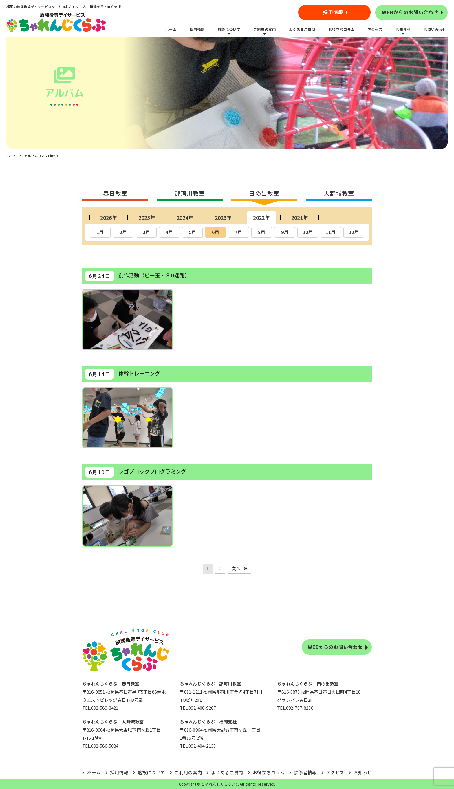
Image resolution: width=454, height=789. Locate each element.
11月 (331, 231)
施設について (229, 29)
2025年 (146, 217)
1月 (100, 231)
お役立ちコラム (341, 29)
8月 (261, 231)
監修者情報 (305, 772)
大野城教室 (339, 193)
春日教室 (115, 193)
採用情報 (333, 12)
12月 (354, 231)
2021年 (299, 217)
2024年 (185, 217)
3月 (146, 231)
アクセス (375, 29)
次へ (236, 568)
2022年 (261, 217)
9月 (284, 231)
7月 (238, 231)
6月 (215, 231)
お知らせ (403, 29)
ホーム (171, 29)
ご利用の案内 (264, 29)
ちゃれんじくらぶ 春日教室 (110, 684)
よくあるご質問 (302, 29)
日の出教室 (264, 193)
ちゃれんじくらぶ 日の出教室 (307, 684)
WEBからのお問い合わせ (410, 12)
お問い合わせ (435, 29)
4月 (169, 231)
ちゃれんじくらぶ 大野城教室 (113, 722)
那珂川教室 (190, 193)
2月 (123, 231)
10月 (308, 231)
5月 (192, 231)
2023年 (223, 217)
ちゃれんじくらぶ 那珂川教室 (210, 684)
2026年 (108, 217)
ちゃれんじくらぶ (216, 784)
